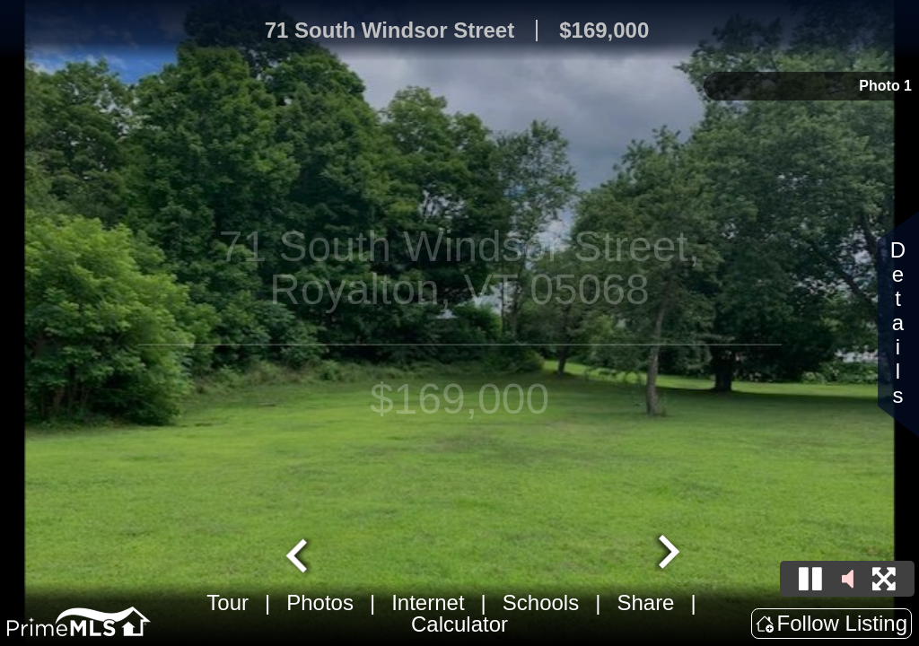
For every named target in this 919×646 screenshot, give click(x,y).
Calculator (459, 624)
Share (645, 602)
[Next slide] (666, 553)
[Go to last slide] (299, 553)
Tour (227, 602)
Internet (427, 602)
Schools (541, 602)
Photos (320, 602)
